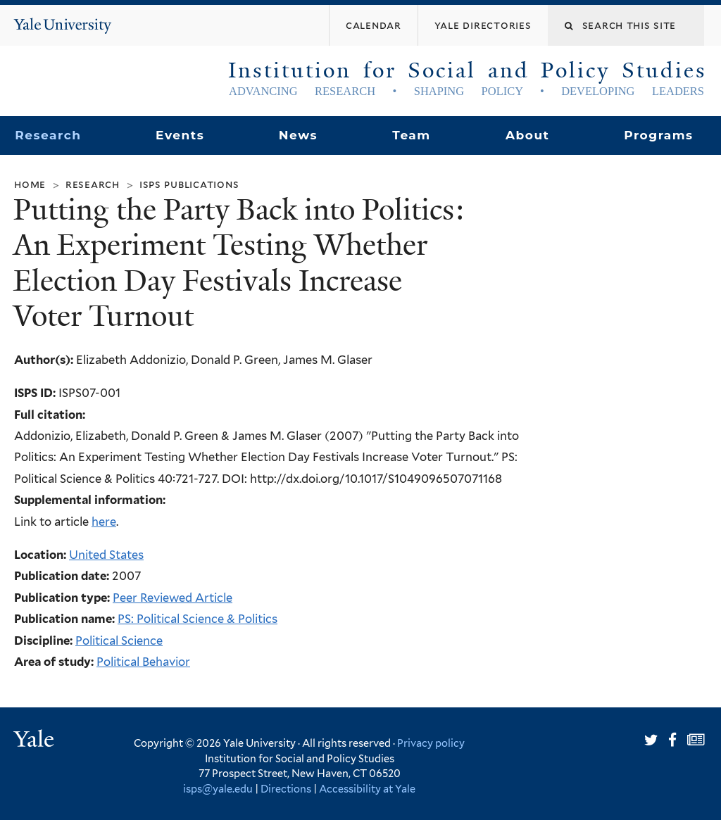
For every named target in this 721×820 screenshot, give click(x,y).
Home (30, 184)
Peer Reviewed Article (172, 598)
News (298, 135)
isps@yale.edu (218, 789)
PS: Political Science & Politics (197, 619)
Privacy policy (431, 743)
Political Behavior (143, 662)
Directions (286, 789)
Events (180, 135)
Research (48, 135)
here (104, 522)
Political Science (119, 640)
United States (106, 555)
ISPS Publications (189, 184)
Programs (659, 135)
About (527, 135)
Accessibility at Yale (367, 789)
